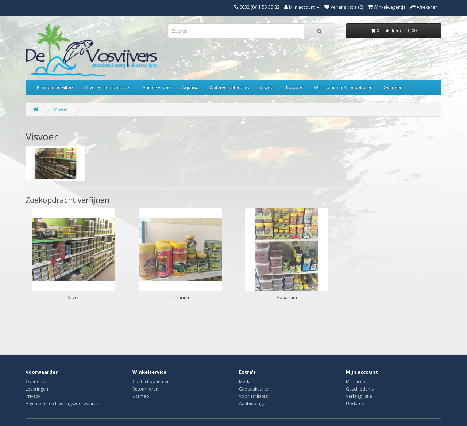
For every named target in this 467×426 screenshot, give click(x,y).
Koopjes (294, 87)
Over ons (35, 381)
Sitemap (140, 396)
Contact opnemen (151, 381)
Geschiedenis (360, 389)
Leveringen (37, 389)
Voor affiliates (253, 396)
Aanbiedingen (253, 403)
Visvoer (267, 87)
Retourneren (145, 389)
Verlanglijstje (359, 396)
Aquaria (190, 87)
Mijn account (359, 381)
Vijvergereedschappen (108, 87)
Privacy (33, 396)
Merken (246, 381)
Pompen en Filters (55, 87)
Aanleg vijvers (157, 87)
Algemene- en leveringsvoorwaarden (64, 403)
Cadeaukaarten (255, 389)
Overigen (392, 87)
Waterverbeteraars (229, 87)
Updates (355, 403)
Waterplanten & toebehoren (343, 87)
